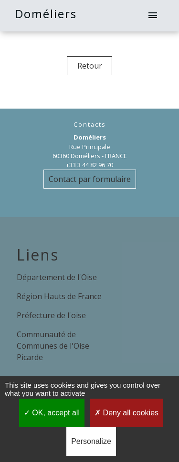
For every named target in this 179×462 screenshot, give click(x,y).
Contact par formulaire (90, 179)
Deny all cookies (126, 413)
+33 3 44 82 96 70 (89, 165)
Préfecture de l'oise (51, 315)
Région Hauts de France (59, 296)
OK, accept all (52, 413)
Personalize (91, 441)
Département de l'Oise (57, 277)
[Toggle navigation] (152, 16)
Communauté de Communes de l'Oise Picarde (53, 345)
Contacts (90, 124)
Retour (89, 65)
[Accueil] (25, 16)
